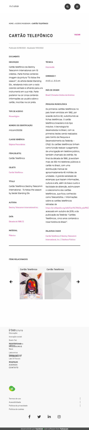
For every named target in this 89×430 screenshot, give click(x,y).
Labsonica (13, 352)
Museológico (14, 116)
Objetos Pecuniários (17, 144)
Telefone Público (68, 239)
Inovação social (15, 337)
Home (11, 23)
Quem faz (13, 340)
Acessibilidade (15, 402)
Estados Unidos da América (63, 95)
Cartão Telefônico (16, 172)
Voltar (77, 35)
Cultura (12, 329)
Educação (13, 333)
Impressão (50, 67)
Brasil (48, 95)
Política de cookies (16, 409)
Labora (12, 345)
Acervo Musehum (22, 23)
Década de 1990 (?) (16, 221)
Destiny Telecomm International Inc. (23, 207)
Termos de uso (15, 398)
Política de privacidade (18, 405)
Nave (11, 349)
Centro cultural (15, 355)
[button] (11, 282)
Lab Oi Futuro (14, 358)
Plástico (12, 235)
